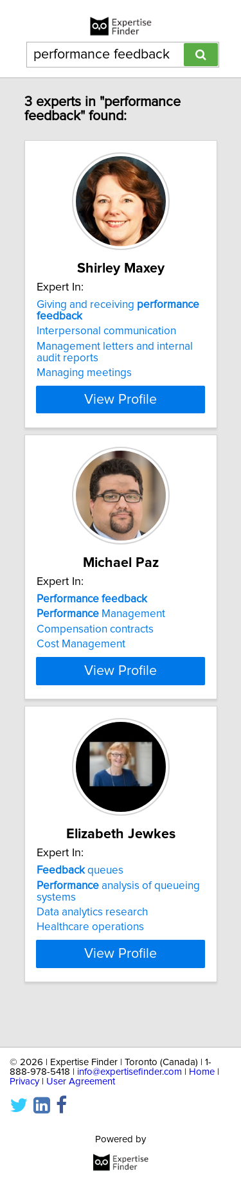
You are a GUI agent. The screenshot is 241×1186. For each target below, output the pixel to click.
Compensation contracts (95, 629)
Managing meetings (84, 373)
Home (202, 1072)
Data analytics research (92, 935)
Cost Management (81, 644)
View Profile (120, 399)
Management (101, 614)
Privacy (24, 1081)
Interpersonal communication (106, 331)
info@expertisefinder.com (129, 1072)
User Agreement (80, 1081)
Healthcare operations (90, 950)
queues (80, 893)
